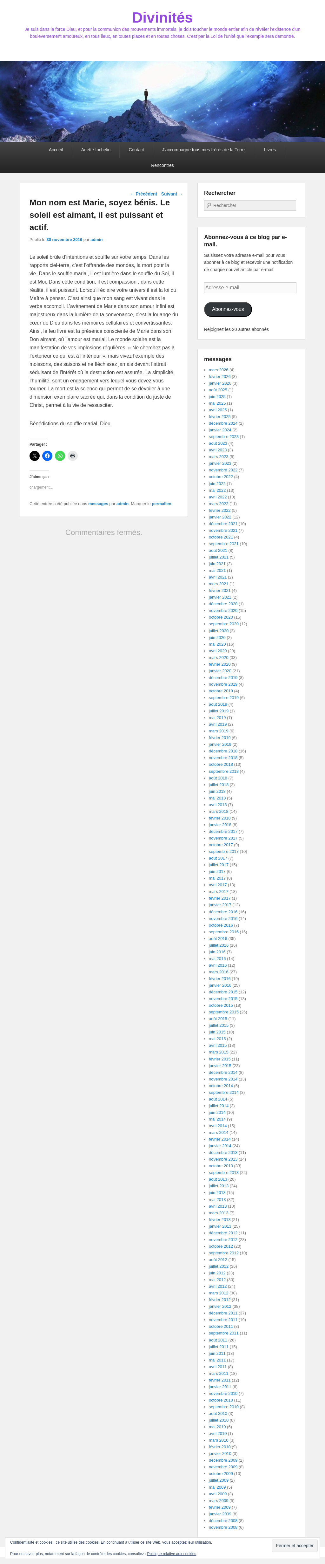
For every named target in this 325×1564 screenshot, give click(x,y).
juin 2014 (217, 1112)
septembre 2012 (224, 1253)
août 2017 (218, 858)
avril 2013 (218, 1206)
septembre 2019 (224, 697)
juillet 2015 (219, 1025)
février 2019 (220, 737)
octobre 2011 (221, 1326)
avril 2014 (218, 1125)
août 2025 (218, 390)
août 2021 (218, 550)
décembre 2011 (223, 1313)
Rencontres (162, 165)
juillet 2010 (219, 1420)
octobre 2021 (221, 537)
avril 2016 (218, 965)
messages (98, 503)
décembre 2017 (223, 831)
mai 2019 (217, 717)
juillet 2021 (219, 557)
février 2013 (220, 1219)
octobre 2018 (221, 764)
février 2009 (220, 1507)
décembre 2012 (223, 1233)
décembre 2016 (223, 911)
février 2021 (220, 590)
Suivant (172, 193)
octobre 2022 (221, 476)
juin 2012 (217, 1273)
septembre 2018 (224, 771)
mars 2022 (218, 503)
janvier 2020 (220, 671)
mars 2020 (218, 657)
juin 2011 (217, 1353)
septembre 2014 (224, 1092)
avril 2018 (218, 804)
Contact (136, 149)
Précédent (143, 193)
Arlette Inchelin (96, 149)
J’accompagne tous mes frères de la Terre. (204, 149)
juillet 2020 (219, 630)
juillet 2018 (219, 784)
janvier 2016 (220, 985)
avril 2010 (218, 1433)
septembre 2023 (224, 436)
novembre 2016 (223, 918)
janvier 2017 (220, 904)
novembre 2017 (223, 838)
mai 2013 (217, 1199)
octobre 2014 (221, 1085)
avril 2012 (218, 1286)
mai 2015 (217, 1038)
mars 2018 (218, 811)
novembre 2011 (223, 1319)
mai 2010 (217, 1426)
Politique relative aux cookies (171, 1554)
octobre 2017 (221, 844)
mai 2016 (217, 958)
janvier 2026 (220, 383)
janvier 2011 (220, 1386)
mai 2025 (217, 403)
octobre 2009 (221, 1473)
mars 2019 (218, 731)
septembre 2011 (224, 1333)
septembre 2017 (224, 851)
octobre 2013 (221, 1165)
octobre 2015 (221, 1005)
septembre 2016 (224, 931)
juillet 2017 (219, 864)
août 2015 (218, 1018)
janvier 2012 (220, 1306)
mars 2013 (218, 1213)
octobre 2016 (221, 925)
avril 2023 (218, 450)
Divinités (162, 17)
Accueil (56, 149)
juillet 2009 (219, 1480)
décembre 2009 (223, 1460)
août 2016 (218, 938)
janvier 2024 (220, 430)
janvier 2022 (220, 517)
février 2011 (220, 1380)
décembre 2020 (223, 603)
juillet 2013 (219, 1185)
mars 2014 (218, 1132)
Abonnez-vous (228, 309)
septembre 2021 (224, 543)
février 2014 (220, 1139)
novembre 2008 (223, 1527)
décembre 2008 (223, 1520)
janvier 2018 (220, 824)
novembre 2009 (223, 1467)
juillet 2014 (219, 1105)
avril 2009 (218, 1494)
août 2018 (218, 778)
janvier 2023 (220, 463)
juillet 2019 (219, 711)
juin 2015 (217, 1032)
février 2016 (220, 978)
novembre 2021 (223, 530)
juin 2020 (217, 637)
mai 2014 (217, 1119)
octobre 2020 (221, 617)
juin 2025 (217, 396)
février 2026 (220, 376)
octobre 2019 (221, 691)
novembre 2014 (223, 1079)
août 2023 (218, 443)
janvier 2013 (220, 1226)
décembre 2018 (223, 751)
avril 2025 (218, 410)
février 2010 (220, 1446)
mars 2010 (218, 1440)
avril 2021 (218, 577)
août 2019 (218, 704)
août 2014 (218, 1099)
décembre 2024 (223, 423)
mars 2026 (218, 369)
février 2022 (220, 510)
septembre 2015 (224, 1012)
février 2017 (220, 898)
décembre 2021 (223, 523)
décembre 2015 (223, 992)
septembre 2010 (224, 1406)
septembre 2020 (224, 623)
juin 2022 (217, 483)
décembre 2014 (223, 1072)
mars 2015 (218, 1052)
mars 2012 (218, 1293)
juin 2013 (217, 1192)
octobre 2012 (221, 1246)
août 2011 (218, 1340)
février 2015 (220, 1059)
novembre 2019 (223, 684)
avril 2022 (218, 497)
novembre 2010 (223, 1393)
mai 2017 (217, 878)
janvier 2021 (220, 597)
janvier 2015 (220, 1065)
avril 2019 (218, 724)
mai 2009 (217, 1487)
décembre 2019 (223, 677)
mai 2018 (217, 798)
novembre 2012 (223, 1239)
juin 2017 (217, 871)
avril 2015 (218, 1045)
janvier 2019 (220, 744)
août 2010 (218, 1413)
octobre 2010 (221, 1400)
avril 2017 (218, 884)
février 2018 (220, 818)
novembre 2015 (223, 998)
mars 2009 (218, 1500)
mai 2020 (217, 644)
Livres (270, 149)
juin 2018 (217, 791)
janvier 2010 (220, 1453)
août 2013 (218, 1179)
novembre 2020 (223, 610)
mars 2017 (218, 891)
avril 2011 (218, 1366)
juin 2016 (217, 952)
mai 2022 (217, 490)
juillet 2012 (219, 1266)
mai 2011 (217, 1360)
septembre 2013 (224, 1172)
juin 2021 (217, 563)
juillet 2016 (219, 945)
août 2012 (218, 1259)
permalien (161, 503)
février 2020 (220, 664)
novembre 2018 (223, 757)
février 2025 (220, 416)
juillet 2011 (219, 1346)
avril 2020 (218, 650)
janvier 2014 (220, 1145)
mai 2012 (217, 1279)
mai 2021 (217, 570)
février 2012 (220, 1299)
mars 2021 (218, 583)
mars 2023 (218, 456)
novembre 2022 (223, 470)
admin (96, 239)
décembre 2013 (223, 1152)
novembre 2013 (223, 1159)
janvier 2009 (220, 1514)
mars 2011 (218, 1373)
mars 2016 (218, 972)
